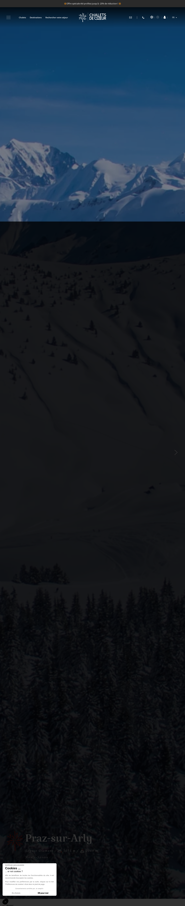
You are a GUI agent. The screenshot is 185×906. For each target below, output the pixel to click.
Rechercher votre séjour (56, 17)
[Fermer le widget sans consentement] (14, 865)
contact (130, 17)
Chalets (22, 17)
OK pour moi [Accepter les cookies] (43, 893)
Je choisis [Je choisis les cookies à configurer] (16, 893)
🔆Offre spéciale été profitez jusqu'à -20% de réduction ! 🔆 (92, 3)
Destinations (36, 17)
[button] (5, 902)
